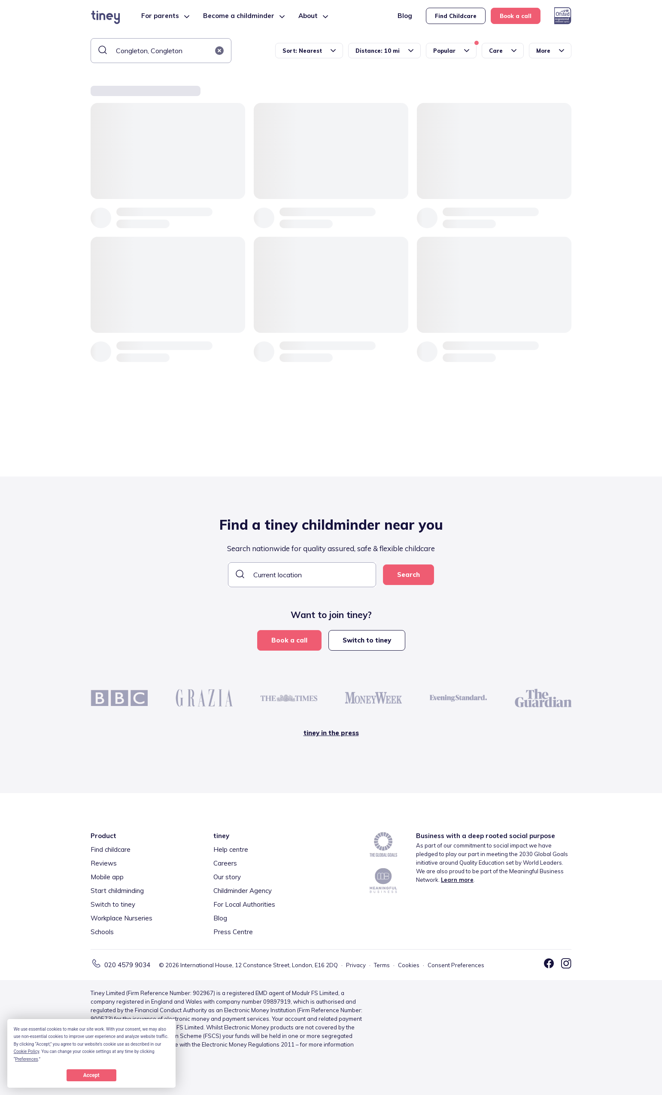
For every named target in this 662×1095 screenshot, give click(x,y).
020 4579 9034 (127, 965)
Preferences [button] (26, 1059)
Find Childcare (456, 15)
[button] (219, 50)
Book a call (515, 15)
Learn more (457, 879)
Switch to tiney (367, 640)
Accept (91, 1075)
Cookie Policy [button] (26, 1051)
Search (408, 574)
